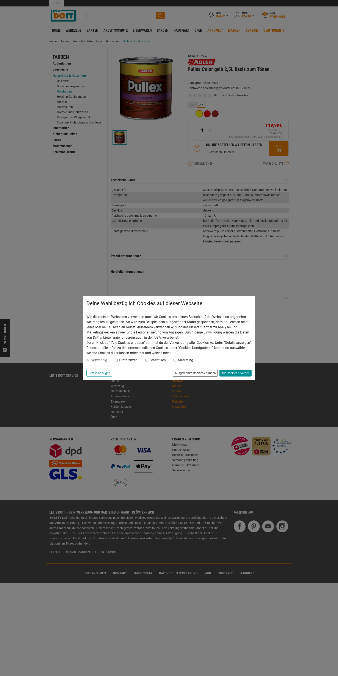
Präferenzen (128, 360)
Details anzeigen (99, 373)
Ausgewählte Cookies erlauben (195, 373)
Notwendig (99, 360)
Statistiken (158, 360)
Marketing (185, 360)
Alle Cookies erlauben (235, 373)
